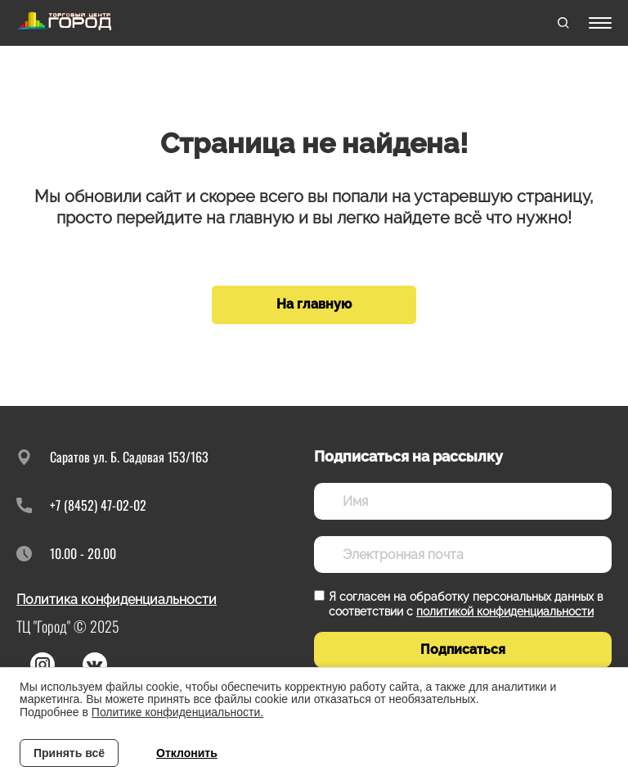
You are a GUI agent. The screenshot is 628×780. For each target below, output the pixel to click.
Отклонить (187, 753)
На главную (314, 304)
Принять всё (69, 753)
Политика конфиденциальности (116, 599)
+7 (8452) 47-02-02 (98, 505)
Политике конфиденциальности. (177, 712)
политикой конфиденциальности (505, 611)
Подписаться (462, 649)
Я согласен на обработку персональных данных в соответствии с (466, 604)
